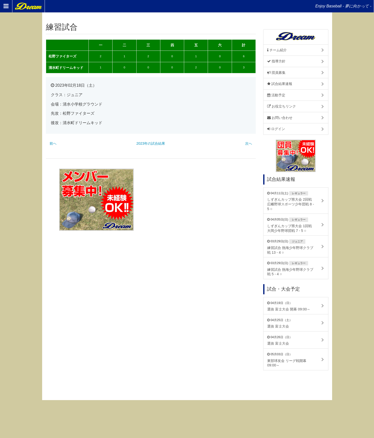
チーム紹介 (277, 50)
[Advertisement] (205, 200)
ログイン (276, 129)
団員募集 (276, 73)
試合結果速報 (279, 84)
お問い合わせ (279, 118)
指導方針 (276, 61)
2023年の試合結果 (150, 143)
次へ (248, 143)
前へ (53, 143)
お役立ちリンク (281, 106)
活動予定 (276, 95)
